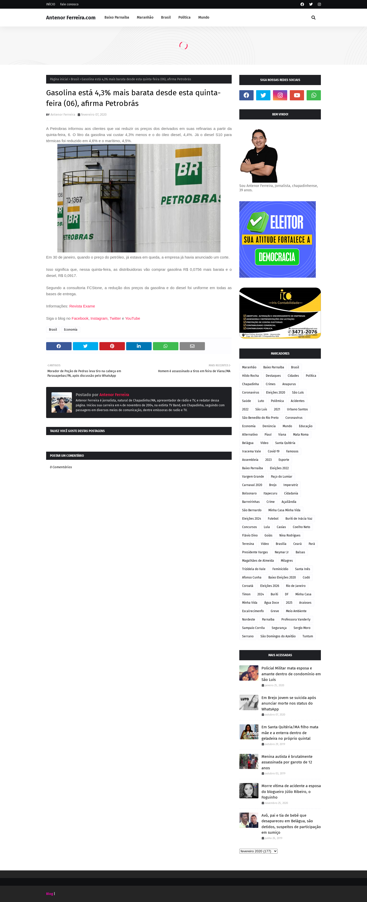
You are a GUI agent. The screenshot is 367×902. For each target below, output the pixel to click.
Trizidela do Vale (254, 569)
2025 (289, 602)
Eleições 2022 (279, 468)
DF (287, 594)
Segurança (279, 628)
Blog (49, 894)
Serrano (248, 636)
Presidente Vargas (255, 552)
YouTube (132, 318)
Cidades (293, 376)
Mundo (287, 426)
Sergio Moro (302, 628)
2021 (277, 409)
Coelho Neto (301, 527)
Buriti (274, 594)
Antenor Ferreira (62, 114)
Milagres (287, 560)
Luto (261, 401)
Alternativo (250, 434)
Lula (267, 527)
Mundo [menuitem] (203, 17)
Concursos (249, 527)
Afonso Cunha (251, 577)
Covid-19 (273, 451)
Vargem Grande (253, 476)
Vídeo (264, 443)
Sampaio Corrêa (253, 628)
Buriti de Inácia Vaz (298, 518)
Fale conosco (69, 4)
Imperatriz (290, 485)
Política (311, 376)
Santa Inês (302, 569)
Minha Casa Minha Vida (284, 510)
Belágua (248, 443)
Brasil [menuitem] (166, 17)
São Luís (298, 392)
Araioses (305, 602)
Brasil (75, 79)
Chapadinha (250, 384)
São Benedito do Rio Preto (260, 418)
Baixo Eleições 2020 (282, 577)
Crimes (271, 384)
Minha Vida (249, 602)
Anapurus (289, 384)
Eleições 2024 (251, 518)
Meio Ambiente (296, 611)
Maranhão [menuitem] (145, 17)
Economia (70, 329)
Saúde (246, 401)
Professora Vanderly (295, 619)
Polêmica (277, 401)
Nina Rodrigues (289, 535)
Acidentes (298, 401)
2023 (268, 460)
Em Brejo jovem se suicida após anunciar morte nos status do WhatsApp (288, 703)
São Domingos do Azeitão (278, 636)
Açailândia (289, 502)
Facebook (80, 318)
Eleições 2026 (269, 586)
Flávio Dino (250, 535)
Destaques (273, 376)
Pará (312, 544)
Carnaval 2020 (252, 485)
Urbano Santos (297, 409)
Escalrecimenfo (253, 611)
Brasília (281, 544)
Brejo (273, 485)
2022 (245, 409)
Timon (246, 594)
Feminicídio (280, 569)
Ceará (297, 544)
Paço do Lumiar (281, 476)
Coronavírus (294, 418)
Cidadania (291, 493)
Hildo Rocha (250, 376)
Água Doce (271, 602)
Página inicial (59, 79)
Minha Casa (303, 594)
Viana (282, 434)
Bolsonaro (249, 493)
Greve (275, 611)
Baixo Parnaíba (273, 367)
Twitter (116, 318)
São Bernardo (251, 510)
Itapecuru (270, 493)
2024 (260, 594)
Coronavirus (250, 392)
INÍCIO (50, 4)
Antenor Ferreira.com (71, 18)
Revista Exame (82, 306)
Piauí (268, 434)
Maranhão (249, 367)
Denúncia (269, 426)
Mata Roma (301, 434)
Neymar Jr (282, 552)
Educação (305, 426)
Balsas (300, 552)
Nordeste (248, 619)
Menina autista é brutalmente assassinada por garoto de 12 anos (286, 762)
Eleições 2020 (275, 392)
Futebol (273, 518)
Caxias (281, 527)
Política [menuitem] (184, 17)
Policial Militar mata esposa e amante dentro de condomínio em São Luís (291, 674)
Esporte (284, 460)
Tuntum (308, 636)
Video (265, 544)
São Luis (261, 409)
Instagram (99, 318)
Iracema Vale (251, 451)
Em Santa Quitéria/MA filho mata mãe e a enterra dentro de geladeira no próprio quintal (289, 733)
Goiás (268, 535)
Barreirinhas (251, 502)
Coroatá (247, 586)
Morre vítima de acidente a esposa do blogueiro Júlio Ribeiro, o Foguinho (291, 792)
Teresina (248, 544)
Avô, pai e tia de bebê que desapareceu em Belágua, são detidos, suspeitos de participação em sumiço (291, 824)
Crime (271, 502)
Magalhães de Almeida (258, 560)
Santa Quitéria (285, 443)
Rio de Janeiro (296, 586)
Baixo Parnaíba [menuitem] (116, 17)
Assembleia (250, 460)
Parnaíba (268, 619)
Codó (306, 577)
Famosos (292, 451)
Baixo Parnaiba (252, 468)
